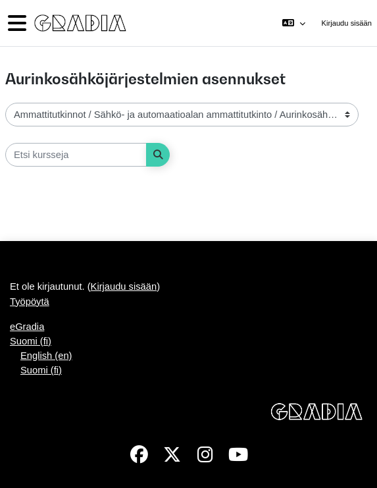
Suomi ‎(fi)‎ (30, 341)
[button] (294, 23)
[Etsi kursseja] (76, 155)
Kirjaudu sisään (347, 23)
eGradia (27, 326)
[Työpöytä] (79, 23)
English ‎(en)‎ (46, 355)
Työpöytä (29, 301)
